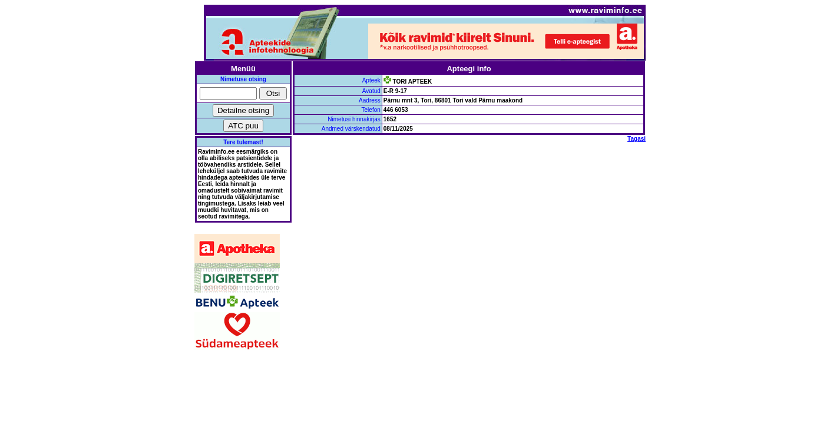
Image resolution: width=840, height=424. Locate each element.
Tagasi (636, 138)
